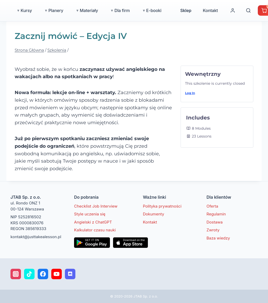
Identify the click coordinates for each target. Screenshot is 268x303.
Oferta (212, 206)
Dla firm (145, 10)
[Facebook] (43, 274)
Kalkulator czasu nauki (95, 229)
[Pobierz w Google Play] (92, 242)
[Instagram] (15, 274)
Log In (190, 93)
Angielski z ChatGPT (93, 222)
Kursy (49, 10)
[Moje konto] (255, 10)
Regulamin (216, 213)
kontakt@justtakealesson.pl (35, 236)
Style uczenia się (89, 213)
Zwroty (213, 229)
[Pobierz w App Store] (130, 242)
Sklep (208, 10)
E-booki (177, 10)
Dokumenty (153, 213)
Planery (78, 10)
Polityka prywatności (162, 206)
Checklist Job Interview (96, 206)
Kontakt (233, 10)
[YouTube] (56, 274)
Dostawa (214, 222)
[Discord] (70, 274)
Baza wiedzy (218, 238)
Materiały (112, 10)
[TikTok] (29, 274)
